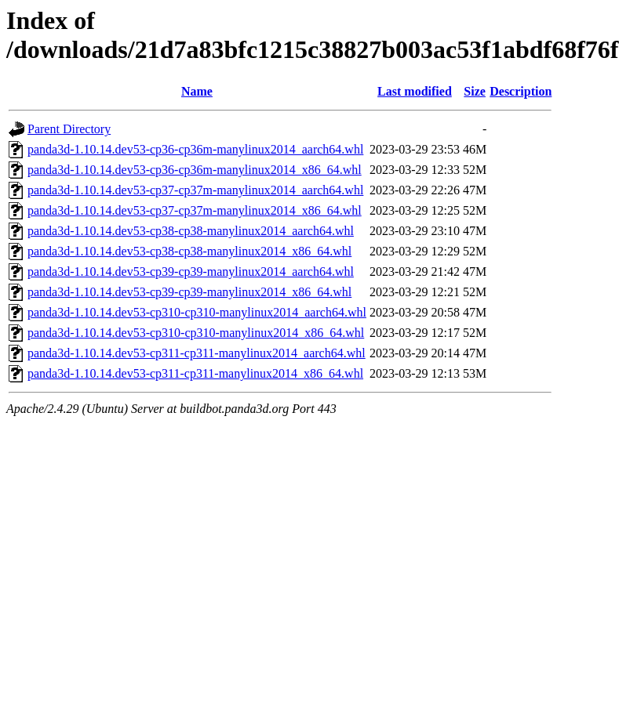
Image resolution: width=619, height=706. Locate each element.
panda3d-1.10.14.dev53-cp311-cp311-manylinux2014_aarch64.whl (196, 353)
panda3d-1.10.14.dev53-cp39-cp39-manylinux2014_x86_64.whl (189, 292)
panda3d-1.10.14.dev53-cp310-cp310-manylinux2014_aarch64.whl (196, 312)
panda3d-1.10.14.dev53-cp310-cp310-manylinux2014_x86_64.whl (195, 332)
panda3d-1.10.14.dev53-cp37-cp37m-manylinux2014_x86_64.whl (194, 210)
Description (521, 91)
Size (475, 91)
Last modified (414, 91)
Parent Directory (69, 129)
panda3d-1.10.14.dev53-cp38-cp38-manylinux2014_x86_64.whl (189, 251)
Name (197, 91)
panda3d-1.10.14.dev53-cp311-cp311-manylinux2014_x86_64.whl (195, 373)
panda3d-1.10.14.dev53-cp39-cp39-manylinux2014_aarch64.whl (190, 271)
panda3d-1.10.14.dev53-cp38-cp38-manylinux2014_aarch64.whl (190, 230)
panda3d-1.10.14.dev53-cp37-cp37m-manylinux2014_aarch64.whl (195, 190)
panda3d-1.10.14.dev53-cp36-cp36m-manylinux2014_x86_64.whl (194, 169)
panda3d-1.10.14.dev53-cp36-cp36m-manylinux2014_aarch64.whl (195, 149)
